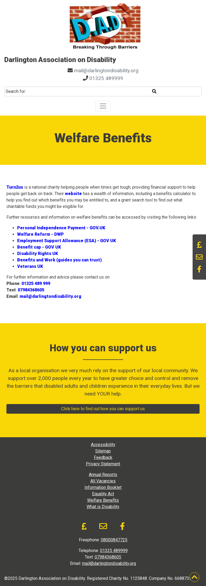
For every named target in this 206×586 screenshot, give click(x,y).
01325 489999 (106, 78)
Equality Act (103, 493)
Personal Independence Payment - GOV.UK (61, 227)
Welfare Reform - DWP (40, 234)
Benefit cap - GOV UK (39, 247)
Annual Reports (103, 474)
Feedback (103, 457)
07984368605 (31, 289)
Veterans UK (30, 266)
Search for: (16, 91)
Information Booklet (103, 487)
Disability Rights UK (37, 253)
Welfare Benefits (103, 500)
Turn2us (14, 187)
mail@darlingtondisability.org (106, 70)
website (73, 193)
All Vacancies (103, 481)
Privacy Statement (103, 463)
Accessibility (103, 444)
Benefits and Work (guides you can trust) (59, 259)
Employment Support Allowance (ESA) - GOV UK (66, 240)
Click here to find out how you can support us (103, 408)
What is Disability (103, 506)
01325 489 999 (35, 283)
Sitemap (103, 451)
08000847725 (114, 539)
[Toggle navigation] (103, 106)
